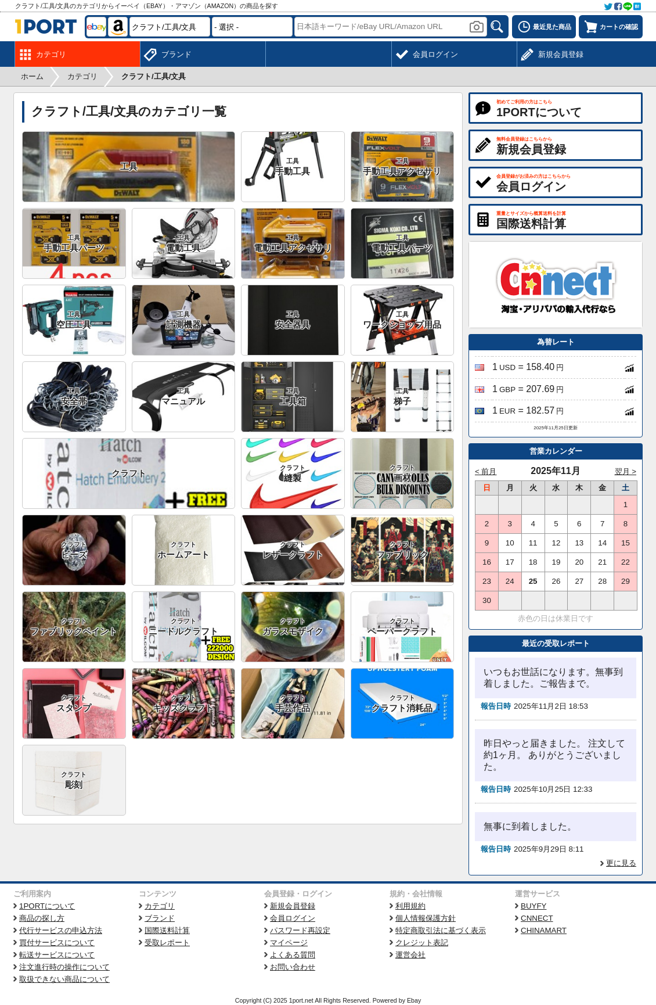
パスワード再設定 (300, 930)
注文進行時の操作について (64, 967)
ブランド (160, 918)
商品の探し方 (41, 918)
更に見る (621, 863)
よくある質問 (292, 954)
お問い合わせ (292, 967)
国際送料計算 (167, 930)
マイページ (289, 942)
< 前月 (486, 471)
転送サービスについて (57, 954)
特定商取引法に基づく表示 (440, 930)
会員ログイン (292, 918)
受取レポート (167, 942)
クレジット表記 (421, 942)
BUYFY (533, 906)
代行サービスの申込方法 (60, 930)
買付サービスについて (57, 942)
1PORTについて (47, 906)
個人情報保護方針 (425, 918)
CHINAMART (544, 930)
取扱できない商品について (64, 979)
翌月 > (626, 471)
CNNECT (537, 918)
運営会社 (410, 954)
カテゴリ (160, 906)
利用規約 (410, 906)
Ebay (414, 1000)
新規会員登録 (292, 906)
